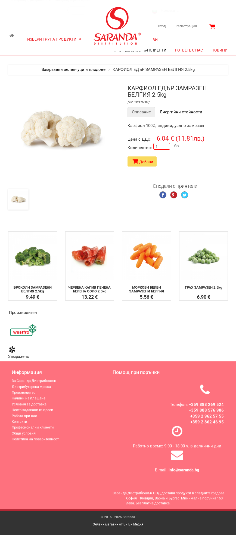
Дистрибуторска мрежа (73, 5)
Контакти (19, 425)
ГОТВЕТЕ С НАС (189, 50)
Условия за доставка (29, 407)
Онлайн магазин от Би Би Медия (118, 524)
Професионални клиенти (33, 430)
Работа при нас (24, 419)
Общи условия (24, 436)
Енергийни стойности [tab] (181, 112)
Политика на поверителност (35, 442)
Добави (142, 161)
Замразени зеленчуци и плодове (73, 69)
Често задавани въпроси (32, 413)
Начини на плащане (28, 401)
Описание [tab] (141, 112)
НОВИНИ (220, 50)
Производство (23, 396)
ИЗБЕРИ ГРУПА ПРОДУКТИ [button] (54, 39)
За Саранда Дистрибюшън (30, 5)
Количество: (138, 147)
